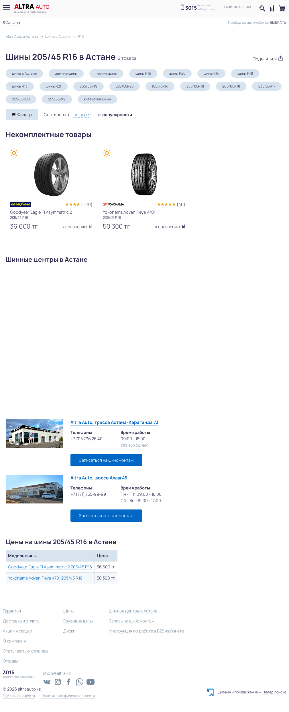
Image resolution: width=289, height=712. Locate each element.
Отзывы (10, 661)
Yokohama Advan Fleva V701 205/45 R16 (45, 578)
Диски (69, 631)
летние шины (106, 73)
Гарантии (12, 611)
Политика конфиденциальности (68, 696)
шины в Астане (24, 73)
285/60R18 (195, 86)
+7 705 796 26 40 (86, 438)
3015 (191, 8)
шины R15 (143, 73)
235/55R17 (266, 86)
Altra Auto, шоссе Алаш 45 (98, 478)
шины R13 (19, 86)
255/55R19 (57, 99)
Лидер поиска (274, 692)
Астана (13, 22)
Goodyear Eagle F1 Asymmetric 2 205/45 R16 (50, 567)
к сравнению (77, 226)
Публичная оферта (19, 696)
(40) (181, 204)
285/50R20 (124, 86)
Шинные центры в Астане (133, 611)
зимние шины (66, 73)
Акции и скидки (17, 631)
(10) (89, 204)
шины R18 (245, 73)
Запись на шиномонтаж (131, 621)
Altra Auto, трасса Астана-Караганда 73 (114, 422)
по (114, 114)
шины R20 (177, 73)
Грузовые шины (78, 621)
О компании (14, 641)
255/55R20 (21, 99)
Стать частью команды (25, 651)
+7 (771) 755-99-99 (88, 494)
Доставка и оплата (21, 621)
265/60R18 (231, 86)
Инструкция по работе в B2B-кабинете (146, 631)
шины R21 (53, 86)
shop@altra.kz (57, 673)
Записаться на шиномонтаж (106, 460)
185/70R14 (160, 86)
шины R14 (211, 73)
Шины (68, 611)
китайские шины (97, 99)
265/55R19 (88, 86)
